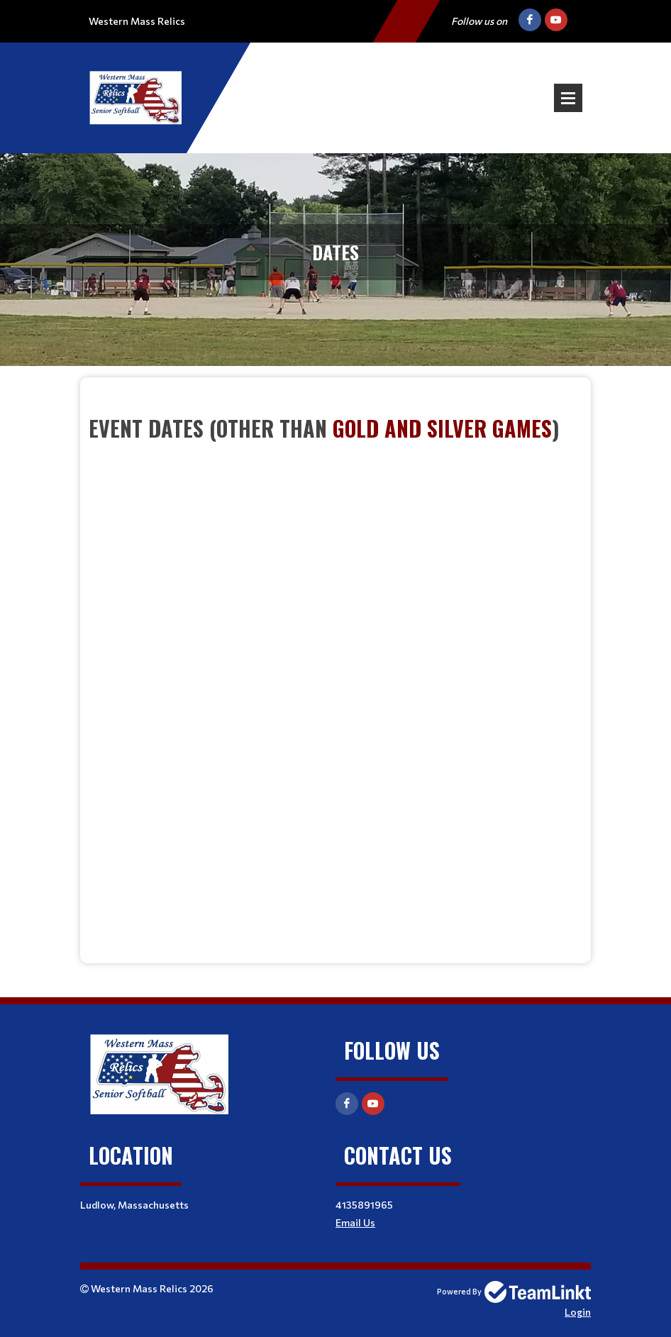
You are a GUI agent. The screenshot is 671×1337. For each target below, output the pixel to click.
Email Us (355, 1222)
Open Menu (568, 98)
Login (578, 1312)
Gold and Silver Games (442, 428)
